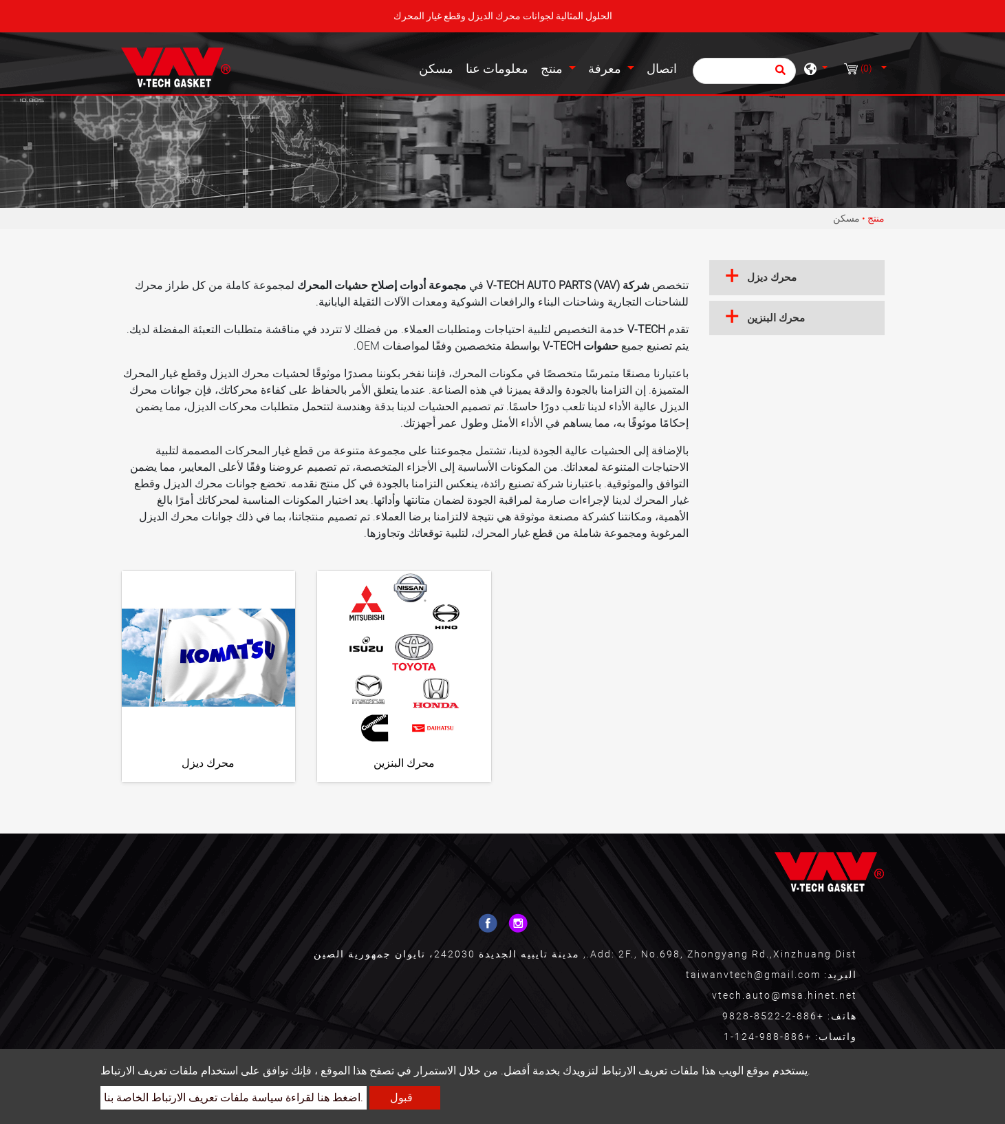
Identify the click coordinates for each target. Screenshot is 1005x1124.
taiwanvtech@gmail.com (753, 974)
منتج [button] (553, 69)
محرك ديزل (208, 763)
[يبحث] (744, 71)
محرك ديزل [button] (772, 277)
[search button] (778, 74)
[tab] (797, 277)
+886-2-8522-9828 (773, 1015)
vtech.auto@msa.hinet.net (784, 995)
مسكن (439, 67)
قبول (401, 1097)
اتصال (662, 69)
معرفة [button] (606, 69)
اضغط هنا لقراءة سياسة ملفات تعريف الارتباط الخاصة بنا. (233, 1097)
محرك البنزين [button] (776, 318)
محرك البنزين (404, 763)
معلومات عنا (497, 69)
